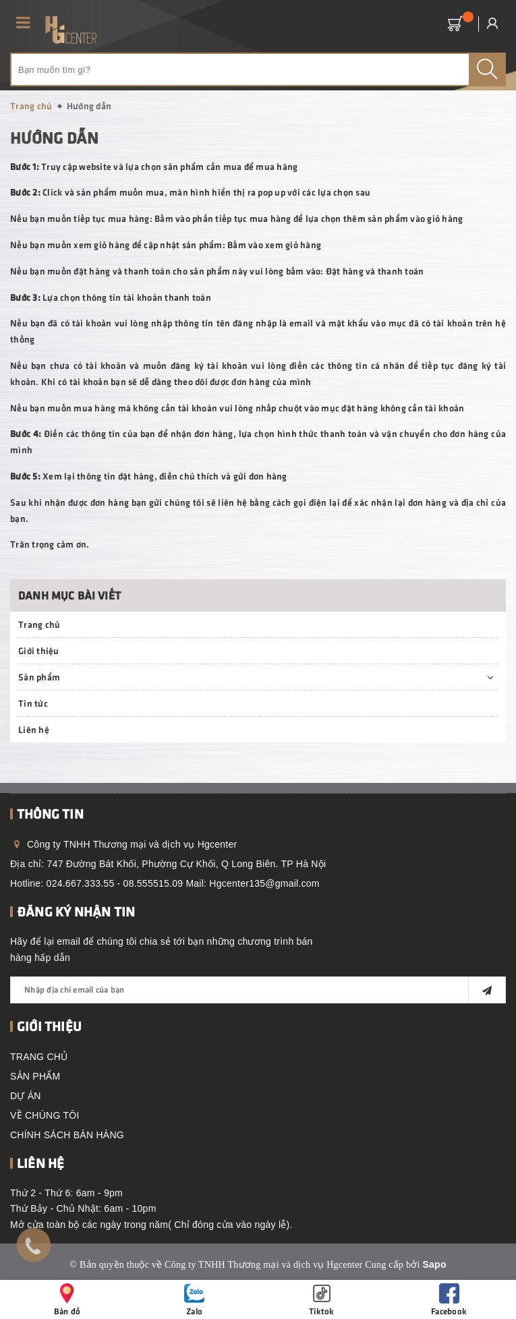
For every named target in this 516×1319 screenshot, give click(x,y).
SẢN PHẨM (35, 1076)
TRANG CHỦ (38, 1056)
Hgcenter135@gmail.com (264, 883)
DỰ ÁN (25, 1095)
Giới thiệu (38, 650)
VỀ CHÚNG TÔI (45, 1115)
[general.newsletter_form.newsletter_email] (258, 989)
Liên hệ (33, 729)
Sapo (434, 1264)
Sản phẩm (39, 676)
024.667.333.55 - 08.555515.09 (115, 883)
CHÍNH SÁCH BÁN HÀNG (67, 1135)
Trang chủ (39, 624)
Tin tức (33, 703)
